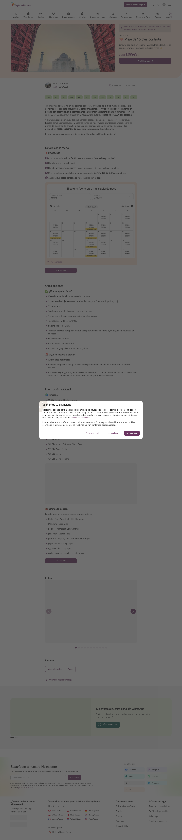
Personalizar (112, 433)
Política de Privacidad (80, 418)
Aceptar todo (131, 433)
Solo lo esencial (92, 433)
